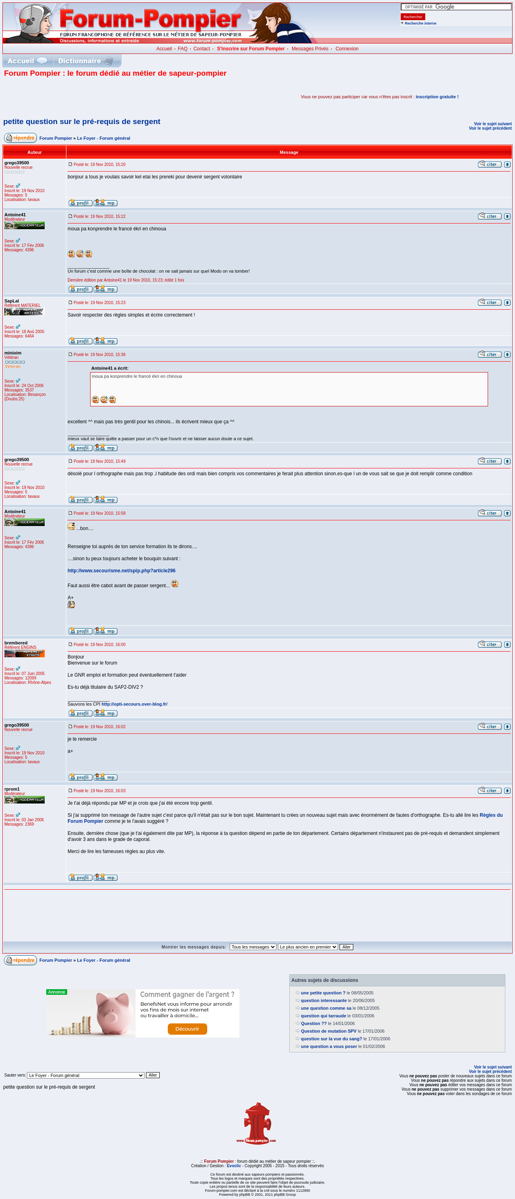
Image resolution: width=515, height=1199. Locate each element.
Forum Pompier (55, 138)
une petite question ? (323, 992)
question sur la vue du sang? (331, 1038)
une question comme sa (326, 1008)
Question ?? (314, 1023)
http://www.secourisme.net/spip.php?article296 (121, 571)
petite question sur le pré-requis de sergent (82, 121)
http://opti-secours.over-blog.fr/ (134, 704)
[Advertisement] (98, 97)
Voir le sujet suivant (493, 124)
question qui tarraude (323, 1015)
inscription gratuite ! (437, 96)
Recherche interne (421, 23)
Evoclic (234, 1166)
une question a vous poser (329, 1046)
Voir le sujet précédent (490, 128)
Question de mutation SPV (328, 1031)
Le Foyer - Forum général (103, 138)
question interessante (324, 1000)
